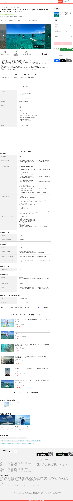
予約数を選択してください (61, 31)
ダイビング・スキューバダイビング (54, 462)
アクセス (19, 20)
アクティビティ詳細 (31, 20)
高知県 (19, 470)
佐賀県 (12, 471)
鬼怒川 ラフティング (41, 479)
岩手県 (12, 462)
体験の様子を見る (38, 46)
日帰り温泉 (56, 460)
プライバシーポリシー (45, 493)
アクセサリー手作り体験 (40, 463)
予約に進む (63, 43)
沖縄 (1, 473)
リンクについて (13, 492)
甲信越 (1, 464)
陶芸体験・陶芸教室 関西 (26, 477)
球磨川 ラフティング (49, 479)
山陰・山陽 (2, 469)
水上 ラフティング (45, 478)
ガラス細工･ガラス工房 (49, 460)
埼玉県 (19, 463)
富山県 (9, 465)
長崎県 (15, 471)
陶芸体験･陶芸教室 (39, 460)
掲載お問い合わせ (18, 485)
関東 (1, 463)
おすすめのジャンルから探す (42, 459)
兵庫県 (19, 468)
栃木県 (9, 463)
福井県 (15, 465)
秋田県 (19, 462)
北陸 (1, 465)
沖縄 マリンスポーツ (4, 480)
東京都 (25, 463)
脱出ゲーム (47, 465)
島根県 (12, 469)
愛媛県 (15, 470)
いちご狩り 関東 (65, 479)
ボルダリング (59, 464)
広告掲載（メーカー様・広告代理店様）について (43, 492)
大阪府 (15, 468)
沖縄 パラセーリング (61, 478)
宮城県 (15, 462)
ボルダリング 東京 (35, 477)
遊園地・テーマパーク (57, 463)
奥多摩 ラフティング (25, 479)
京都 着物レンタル (3, 477)
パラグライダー (49, 463)
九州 (1, 471)
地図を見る (21, 94)
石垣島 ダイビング (54, 477)
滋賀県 (9, 468)
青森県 (9, 462)
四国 (1, 470)
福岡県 (9, 471)
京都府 (12, 468)
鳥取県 (9, 469)
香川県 (12, 470)
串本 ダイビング (33, 479)
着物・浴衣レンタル (40, 465)
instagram (10, 451)
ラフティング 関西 (58, 479)
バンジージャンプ (53, 465)
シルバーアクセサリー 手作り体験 (49, 464)
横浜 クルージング (53, 478)
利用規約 (59, 492)
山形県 (22, 462)
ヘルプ (20, 492)
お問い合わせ (27, 492)
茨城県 (15, 463)
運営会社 (55, 493)
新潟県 (15, 464)
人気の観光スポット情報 (35, 485)
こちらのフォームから (36, 307)
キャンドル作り (39, 464)
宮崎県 (25, 471)
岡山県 (15, 469)
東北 (1, 462)
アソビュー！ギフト (25, 485)
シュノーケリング (65, 462)
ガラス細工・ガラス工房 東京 (14, 480)
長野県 (12, 464)
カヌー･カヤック (62, 460)
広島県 (19, 469)
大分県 (22, 471)
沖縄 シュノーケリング (62, 477)
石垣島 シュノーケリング (19, 478)
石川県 (12, 465)
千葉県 (22, 463)
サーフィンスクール (66, 463)
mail (69, 60)
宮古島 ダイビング (24, 480)
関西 (1, 468)
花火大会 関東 (35, 480)
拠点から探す (10, 485)
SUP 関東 (30, 480)
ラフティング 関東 (28, 478)
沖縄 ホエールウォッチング (15, 479)
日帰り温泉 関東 (18, 477)
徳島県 (9, 470)
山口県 (22, 469)
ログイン (66, 1)
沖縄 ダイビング (11, 477)
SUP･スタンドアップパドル (41, 462)
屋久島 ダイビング (3, 478)
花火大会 (63, 465)
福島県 (25, 462)
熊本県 (19, 471)
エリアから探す (3, 459)
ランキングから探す (3, 485)
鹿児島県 (29, 471)
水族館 (59, 465)
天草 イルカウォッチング (4, 479)
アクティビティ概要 (7, 20)
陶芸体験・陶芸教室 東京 (44, 477)
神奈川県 (29, 463)
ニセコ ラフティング (37, 478)
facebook (57, 60)
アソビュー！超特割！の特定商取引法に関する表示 (27, 493)
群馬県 (12, 463)
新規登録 (60, 1)
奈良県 (22, 468)
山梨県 (9, 464)
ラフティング (65, 464)
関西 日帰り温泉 (11, 478)
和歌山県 (26, 468)
